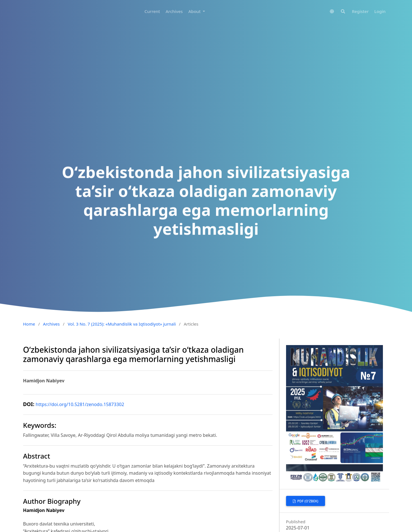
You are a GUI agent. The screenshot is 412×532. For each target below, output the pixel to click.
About (195, 11)
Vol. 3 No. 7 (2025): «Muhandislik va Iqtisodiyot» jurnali (122, 324)
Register (360, 11)
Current (152, 11)
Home (29, 324)
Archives (174, 11)
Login (380, 11)
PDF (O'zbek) (307, 501)
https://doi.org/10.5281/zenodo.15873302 (80, 404)
